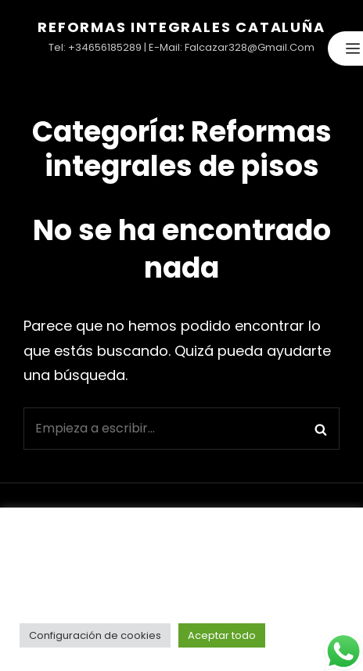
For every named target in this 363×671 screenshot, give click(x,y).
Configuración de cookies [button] (95, 635)
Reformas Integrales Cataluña (181, 27)
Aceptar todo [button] (222, 635)
